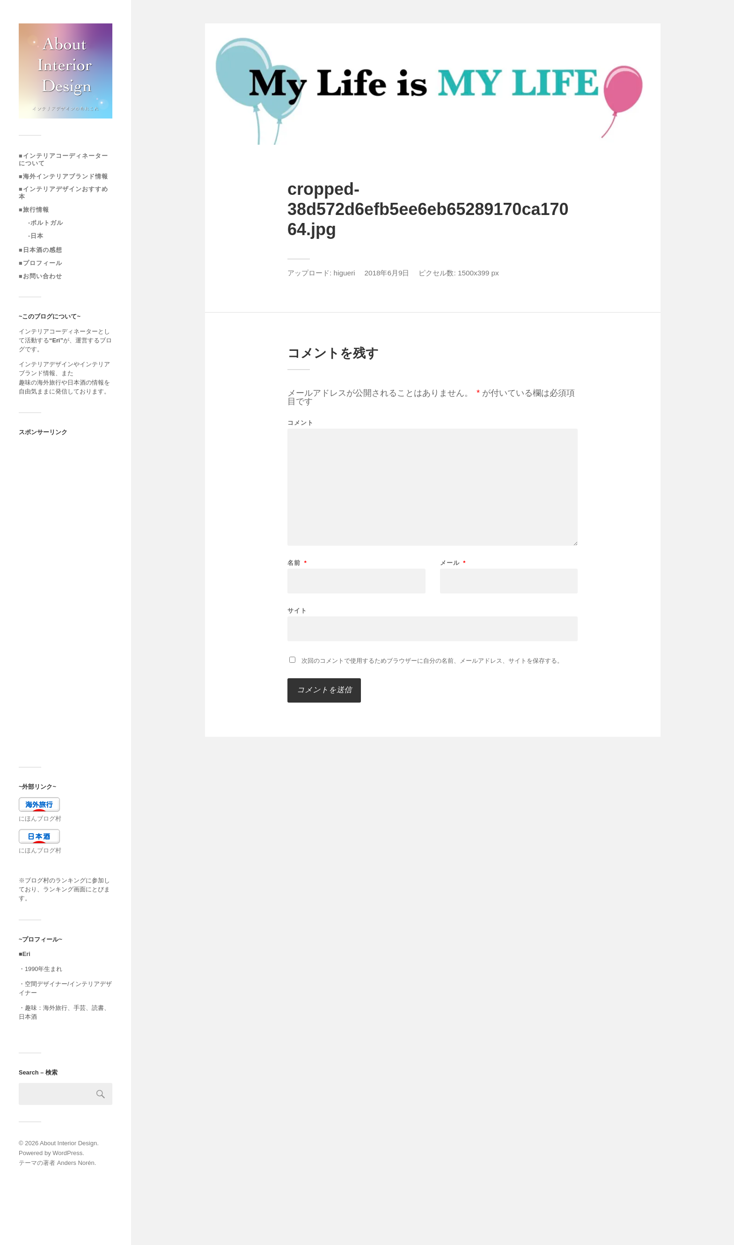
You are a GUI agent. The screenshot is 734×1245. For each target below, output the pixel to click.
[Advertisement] (65, 600)
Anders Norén (76, 1162)
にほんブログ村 (40, 818)
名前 (297, 563)
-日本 (36, 235)
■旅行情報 (34, 209)
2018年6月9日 (386, 273)
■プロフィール (40, 263)
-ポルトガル (45, 222)
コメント (300, 423)
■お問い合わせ (40, 276)
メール (453, 563)
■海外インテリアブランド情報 (63, 176)
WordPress (67, 1152)
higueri (344, 273)
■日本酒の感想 (40, 249)
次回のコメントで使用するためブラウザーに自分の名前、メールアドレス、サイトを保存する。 (432, 660)
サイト (297, 610)
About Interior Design (68, 1143)
